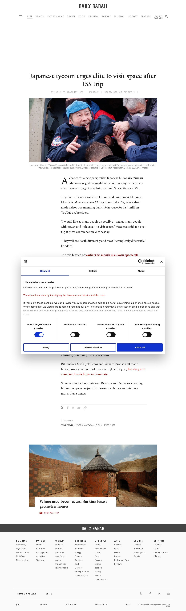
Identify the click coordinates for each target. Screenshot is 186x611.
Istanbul (39, 544)
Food (82, 16)
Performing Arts (121, 560)
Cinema (117, 544)
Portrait (117, 556)
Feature (146, 16)
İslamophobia (61, 567)
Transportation (82, 571)
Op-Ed (156, 548)
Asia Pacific (60, 556)
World (59, 540)
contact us (101, 604)
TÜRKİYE (41, 540)
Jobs (18, 604)
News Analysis (22, 560)
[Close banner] (161, 262)
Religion (119, 16)
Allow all (140, 347)
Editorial (157, 556)
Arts (117, 540)
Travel (71, 16)
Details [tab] (93, 271)
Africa (58, 560)
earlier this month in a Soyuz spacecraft (112, 255)
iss (113, 425)
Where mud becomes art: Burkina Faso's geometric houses (74, 504)
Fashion (94, 16)
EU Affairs (20, 556)
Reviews (117, 564)
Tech (77, 564)
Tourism (79, 560)
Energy (78, 552)
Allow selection (93, 347)
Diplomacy (21, 544)
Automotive (80, 544)
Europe (58, 548)
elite (98, 425)
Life (29, 16)
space (106, 425)
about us (71, 604)
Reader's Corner (161, 552)
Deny (46, 347)
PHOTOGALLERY (51, 513)
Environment (56, 16)
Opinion (159, 540)
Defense (79, 567)
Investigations (42, 552)
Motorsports (139, 552)
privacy (44, 604)
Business (80, 540)
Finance (78, 556)
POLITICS (21, 540)
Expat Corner (158, 17)
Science (106, 16)
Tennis (137, 556)
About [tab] (141, 271)
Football (137, 544)
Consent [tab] (45, 271)
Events (117, 552)
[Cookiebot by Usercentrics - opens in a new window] (140, 261)
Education (40, 548)
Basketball (138, 548)
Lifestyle (101, 540)
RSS (128, 604)
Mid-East (59, 544)
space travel (67, 425)
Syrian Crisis (60, 564)
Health (40, 16)
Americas (59, 552)
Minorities (40, 556)
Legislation (21, 548)
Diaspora (40, 560)
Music (116, 548)
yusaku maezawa (85, 425)
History (133, 16)
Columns (158, 544)
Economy (79, 548)
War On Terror (22, 552)
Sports (138, 540)
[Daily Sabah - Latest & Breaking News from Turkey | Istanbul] (93, 6)
